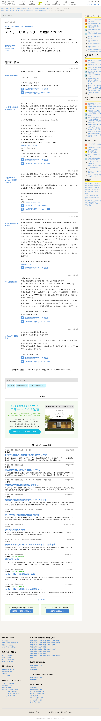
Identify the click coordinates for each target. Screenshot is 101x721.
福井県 (44, 645)
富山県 (35, 645)
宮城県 (44, 640)
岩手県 (40, 640)
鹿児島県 (58, 655)
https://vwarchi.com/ (32, 202)
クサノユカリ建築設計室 (11, 337)
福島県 (57, 640)
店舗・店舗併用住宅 (27, 26)
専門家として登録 (6, 657)
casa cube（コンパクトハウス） (10, 689)
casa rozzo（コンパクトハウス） (10, 691)
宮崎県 (53, 655)
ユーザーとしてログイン (8, 659)
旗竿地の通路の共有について (93, 185)
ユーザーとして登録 (7, 655)
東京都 (53, 642)
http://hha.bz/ (26, 264)
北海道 (7, 50)
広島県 (44, 651)
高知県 (44, 653)
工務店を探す (33, 667)
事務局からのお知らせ (7, 645)
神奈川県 (58, 642)
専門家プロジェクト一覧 (36, 677)
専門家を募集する (57, 611)
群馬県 (40, 642)
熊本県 (44, 655)
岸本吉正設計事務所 (11, 75)
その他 (7, 26)
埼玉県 (44, 642)
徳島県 (31, 653)
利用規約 (31, 712)
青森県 (35, 640)
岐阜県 (31, 647)
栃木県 (35, 642)
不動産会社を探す (34, 669)
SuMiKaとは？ (5, 640)
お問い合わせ (68, 712)
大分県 (48, 655)
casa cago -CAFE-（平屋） (9, 695)
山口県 (48, 651)
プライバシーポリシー (41, 712)
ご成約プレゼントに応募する (9, 647)
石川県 (40, 645)
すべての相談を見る (35, 687)
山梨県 (48, 645)
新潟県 (31, 645)
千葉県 (48, 642)
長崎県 (40, 655)
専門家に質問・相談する (21, 611)
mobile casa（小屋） (7, 685)
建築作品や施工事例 (7, 671)
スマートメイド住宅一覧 (8, 683)
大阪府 (40, 649)
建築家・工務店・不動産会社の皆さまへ (12, 642)
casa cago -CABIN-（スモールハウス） (12, 693)
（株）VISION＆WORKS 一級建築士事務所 (11, 180)
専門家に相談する (36, 684)
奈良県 (48, 649)
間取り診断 (88, 205)
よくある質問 (59, 712)
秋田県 (48, 640)
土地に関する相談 (34, 695)
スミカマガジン (6, 675)
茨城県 (31, 642)
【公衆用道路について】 (94, 43)
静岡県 (35, 647)
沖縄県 (31, 657)
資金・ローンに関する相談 (36, 698)
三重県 (44, 647)
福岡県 (31, 655)
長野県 (53, 645)
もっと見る (42, 599)
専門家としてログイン (7, 661)
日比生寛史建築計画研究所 (11, 225)
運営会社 (51, 712)
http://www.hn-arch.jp (29, 145)
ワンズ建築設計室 (10, 282)
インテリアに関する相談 (36, 700)
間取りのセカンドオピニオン (93, 190)
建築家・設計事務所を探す (36, 665)
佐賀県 (35, 655)
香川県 (35, 653)
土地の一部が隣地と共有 (91, 195)
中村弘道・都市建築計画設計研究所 (11, 108)
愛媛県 (40, 653)
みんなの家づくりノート (8, 669)
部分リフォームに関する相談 (37, 693)
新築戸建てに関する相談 (36, 689)
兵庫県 (44, 649)
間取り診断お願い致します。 (93, 203)
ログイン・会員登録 (93, 4)
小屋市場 (4, 673)
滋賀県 (31, 649)
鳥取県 (31, 651)
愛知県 (40, 647)
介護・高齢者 (15, 26)
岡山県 (40, 651)
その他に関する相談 (35, 702)
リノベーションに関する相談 (37, 691)
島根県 (35, 651)
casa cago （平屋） (7, 687)
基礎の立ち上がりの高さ (94, 165)
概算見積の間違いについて (92, 187)
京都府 (35, 649)
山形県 (53, 640)
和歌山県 (53, 649)
